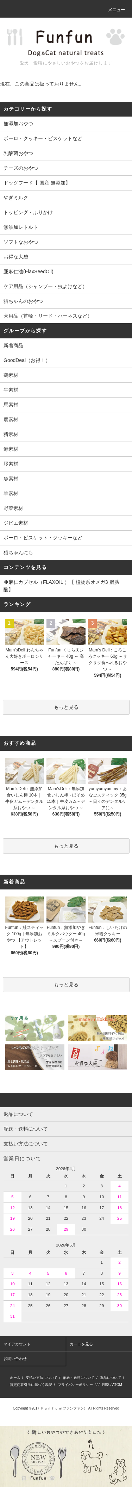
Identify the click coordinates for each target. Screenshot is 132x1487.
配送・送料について (79, 1378)
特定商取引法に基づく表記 (31, 1385)
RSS (105, 1385)
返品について (110, 1378)
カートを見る (81, 1344)
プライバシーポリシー (75, 1385)
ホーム (15, 1378)
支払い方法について (41, 1378)
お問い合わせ (15, 1358)
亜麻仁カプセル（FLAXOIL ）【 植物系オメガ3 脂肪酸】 (61, 585)
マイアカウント (17, 1344)
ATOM (117, 1385)
